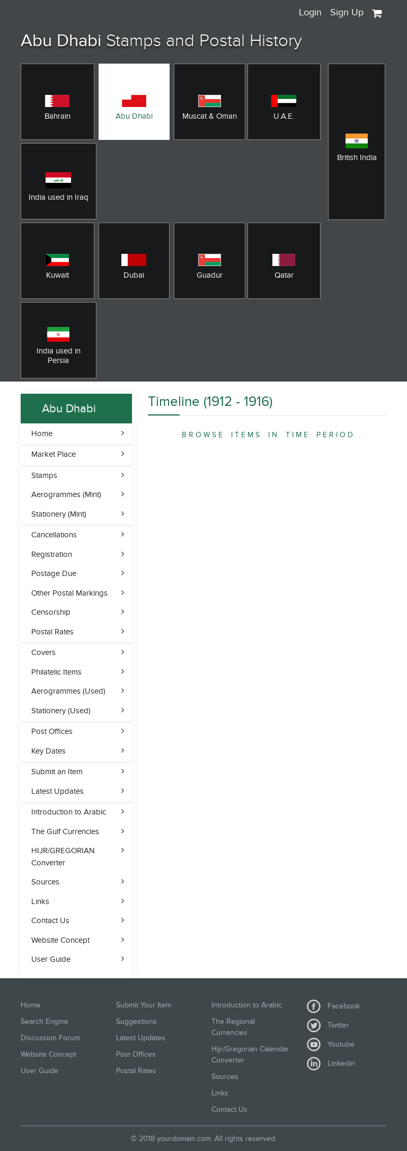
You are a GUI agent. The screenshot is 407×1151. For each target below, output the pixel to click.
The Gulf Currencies (65, 831)
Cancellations (54, 534)
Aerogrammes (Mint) (66, 494)
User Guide (50, 959)
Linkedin (331, 1063)
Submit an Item (57, 771)
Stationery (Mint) (58, 514)
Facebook (333, 1006)
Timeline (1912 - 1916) (210, 401)
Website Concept (60, 940)
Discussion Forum (50, 1037)
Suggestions (136, 1021)
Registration (51, 554)
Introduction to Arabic (68, 812)
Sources (45, 882)
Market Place (53, 454)
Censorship (50, 612)
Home (41, 433)
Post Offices (52, 731)
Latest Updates (57, 791)
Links (40, 901)
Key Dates (48, 751)
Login (310, 12)
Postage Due (53, 573)
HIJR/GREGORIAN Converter (63, 856)
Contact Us (50, 920)
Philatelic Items (56, 672)
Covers (43, 652)
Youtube (331, 1044)
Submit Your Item (143, 1005)
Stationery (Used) (61, 710)
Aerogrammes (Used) (68, 691)
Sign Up (347, 12)
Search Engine (44, 1021)
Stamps (44, 475)
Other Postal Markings (69, 593)
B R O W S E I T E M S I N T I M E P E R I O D (267, 434)
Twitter (328, 1025)
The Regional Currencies (233, 1027)
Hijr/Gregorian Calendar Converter (250, 1054)
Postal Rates (52, 631)
